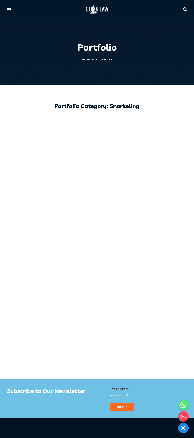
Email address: (147, 393)
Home (86, 59)
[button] (185, 9)
